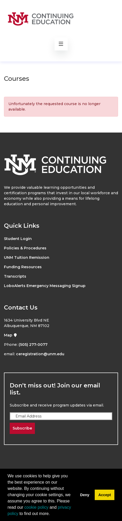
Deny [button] (84, 495)
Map (10, 335)
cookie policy (36, 507)
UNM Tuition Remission (26, 257)
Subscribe (22, 428)
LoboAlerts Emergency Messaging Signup (45, 285)
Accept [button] (104, 495)
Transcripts (15, 276)
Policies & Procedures (25, 248)
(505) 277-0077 (33, 344)
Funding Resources (23, 267)
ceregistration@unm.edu (40, 354)
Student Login (18, 238)
